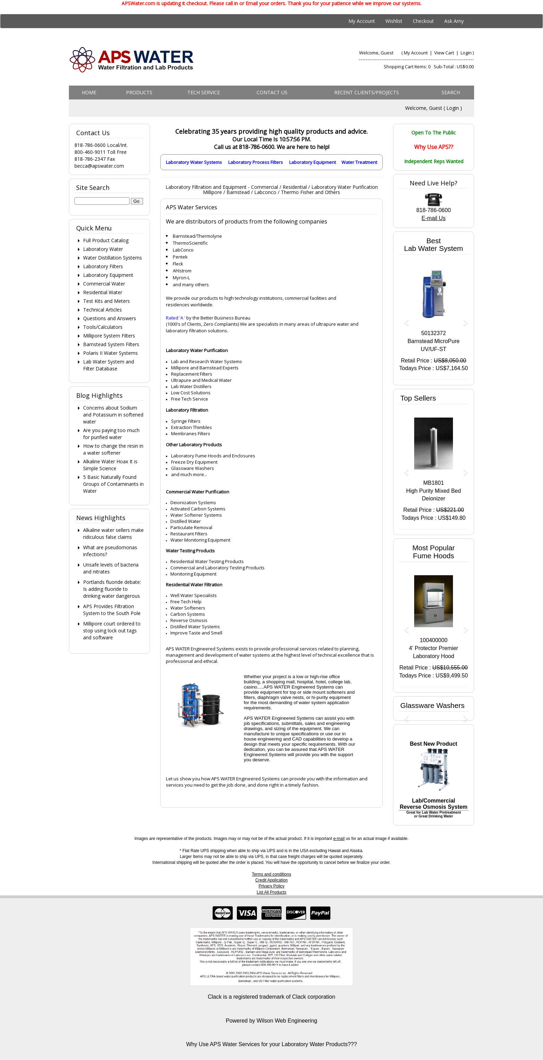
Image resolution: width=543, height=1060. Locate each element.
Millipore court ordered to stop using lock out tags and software (112, 630)
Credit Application (271, 880)
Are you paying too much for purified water (111, 433)
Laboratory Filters (103, 266)
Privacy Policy (272, 886)
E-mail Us (433, 218)
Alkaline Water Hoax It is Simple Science (110, 465)
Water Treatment (359, 162)
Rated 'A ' (175, 318)
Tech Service (203, 92)
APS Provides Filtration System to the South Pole (112, 609)
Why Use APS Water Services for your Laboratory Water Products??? (271, 1044)
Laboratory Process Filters (255, 162)
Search (451, 92)
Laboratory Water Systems (194, 162)
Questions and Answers (109, 318)
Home (89, 92)
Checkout (423, 21)
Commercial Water (104, 283)
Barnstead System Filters (111, 344)
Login (466, 53)
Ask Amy (454, 21)
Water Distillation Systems (112, 257)
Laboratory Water (103, 249)
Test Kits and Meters (106, 301)
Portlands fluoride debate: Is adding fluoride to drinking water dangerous (112, 589)
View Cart (444, 53)
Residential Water (102, 292)
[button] (404, 319)
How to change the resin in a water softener (113, 449)
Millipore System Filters (109, 335)
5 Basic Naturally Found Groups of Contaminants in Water (113, 484)
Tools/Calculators (103, 327)
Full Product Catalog (105, 240)
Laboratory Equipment (312, 162)
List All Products (271, 892)
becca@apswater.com (99, 166)
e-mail (339, 838)
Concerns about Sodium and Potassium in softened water (113, 414)
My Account (361, 21)
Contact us (272, 92)
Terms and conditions (271, 874)
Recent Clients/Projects (366, 92)
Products (139, 92)
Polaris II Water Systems (110, 353)
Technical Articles (102, 309)
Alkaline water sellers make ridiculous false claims (113, 533)
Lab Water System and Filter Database (108, 365)
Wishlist (393, 21)
